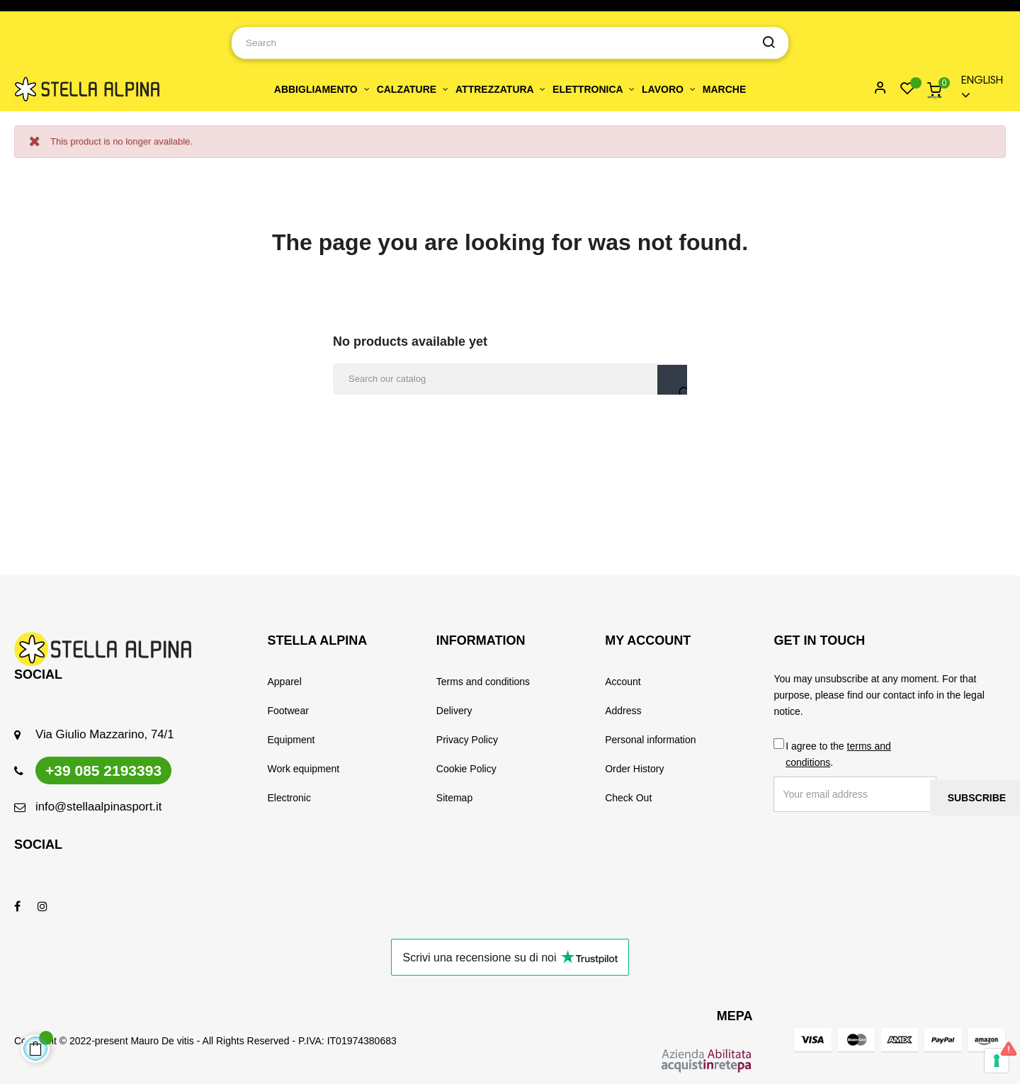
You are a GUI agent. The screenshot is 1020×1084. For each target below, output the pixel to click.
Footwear (288, 710)
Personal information (650, 739)
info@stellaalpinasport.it (98, 806)
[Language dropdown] (978, 89)
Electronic (289, 797)
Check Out (628, 797)
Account (623, 681)
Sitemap (454, 797)
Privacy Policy (467, 739)
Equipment (291, 739)
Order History (634, 768)
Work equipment (304, 768)
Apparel (285, 681)
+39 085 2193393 (103, 770)
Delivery (454, 710)
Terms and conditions (483, 681)
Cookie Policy (466, 768)
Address (623, 710)
